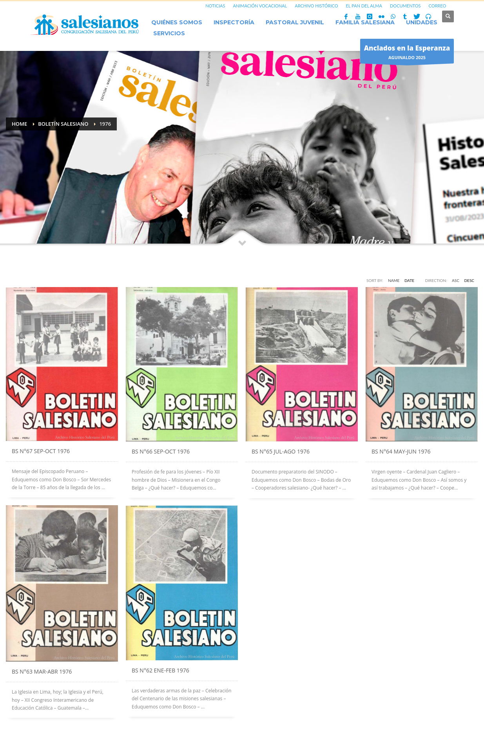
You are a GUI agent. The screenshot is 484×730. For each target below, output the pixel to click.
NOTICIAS (215, 5)
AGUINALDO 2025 (407, 53)
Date (409, 280)
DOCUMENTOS (405, 5)
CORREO (437, 5)
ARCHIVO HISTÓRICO (316, 5)
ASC (455, 280)
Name (393, 280)
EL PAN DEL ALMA (364, 5)
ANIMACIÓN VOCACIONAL (260, 5)
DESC (469, 280)
